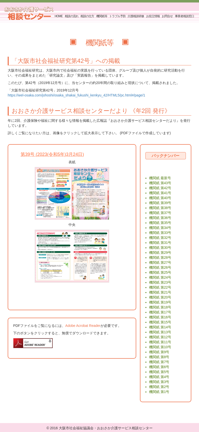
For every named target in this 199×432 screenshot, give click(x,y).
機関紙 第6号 (159, 367)
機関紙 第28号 (160, 257)
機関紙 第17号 (160, 312)
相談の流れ (71, 16)
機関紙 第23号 (160, 282)
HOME (59, 16)
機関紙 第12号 (160, 337)
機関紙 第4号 (159, 377)
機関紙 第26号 (160, 267)
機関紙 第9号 (159, 352)
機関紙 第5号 (159, 372)
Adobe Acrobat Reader (82, 326)
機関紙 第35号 (160, 223)
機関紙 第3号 (159, 382)
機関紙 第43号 (160, 183)
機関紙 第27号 (160, 262)
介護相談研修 (136, 16)
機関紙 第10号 (160, 347)
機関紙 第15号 (160, 322)
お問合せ (167, 16)
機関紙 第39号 (160, 203)
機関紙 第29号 (160, 253)
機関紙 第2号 (159, 387)
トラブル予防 (117, 16)
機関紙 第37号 (160, 213)
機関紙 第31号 (160, 243)
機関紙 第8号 (159, 357)
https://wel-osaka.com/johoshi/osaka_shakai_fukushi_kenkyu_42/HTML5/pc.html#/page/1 (76, 95)
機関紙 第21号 (160, 292)
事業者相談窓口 (184, 16)
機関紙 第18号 (160, 307)
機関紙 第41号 (160, 193)
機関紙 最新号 (160, 178)
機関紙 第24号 (160, 277)
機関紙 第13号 (160, 332)
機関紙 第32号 (160, 238)
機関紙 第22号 (160, 287)
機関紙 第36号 (160, 218)
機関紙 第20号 (160, 297)
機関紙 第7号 (159, 362)
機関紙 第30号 (160, 248)
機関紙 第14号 (160, 327)
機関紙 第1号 (159, 392)
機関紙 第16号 (160, 317)
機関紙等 (101, 16)
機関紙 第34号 (160, 228)
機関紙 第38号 (160, 208)
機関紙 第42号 (160, 188)
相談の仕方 (87, 16)
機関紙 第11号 (160, 342)
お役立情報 (153, 16)
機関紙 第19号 (160, 302)
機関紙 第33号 (160, 233)
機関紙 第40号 (160, 198)
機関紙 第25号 (160, 272)
